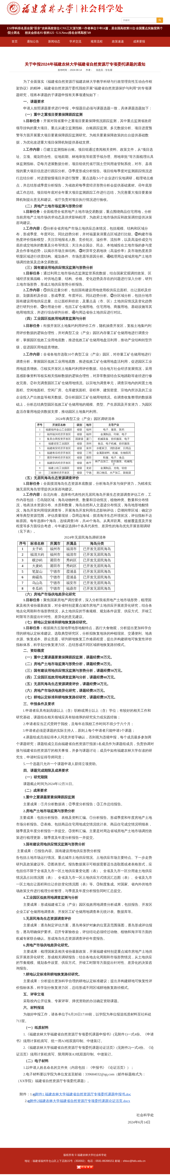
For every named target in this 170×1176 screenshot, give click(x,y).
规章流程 (97, 41)
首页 (15, 41)
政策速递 (118, 41)
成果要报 (139, 41)
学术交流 (75, 41)
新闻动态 (54, 41)
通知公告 (33, 41)
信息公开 (39, 50)
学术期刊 (18, 50)
